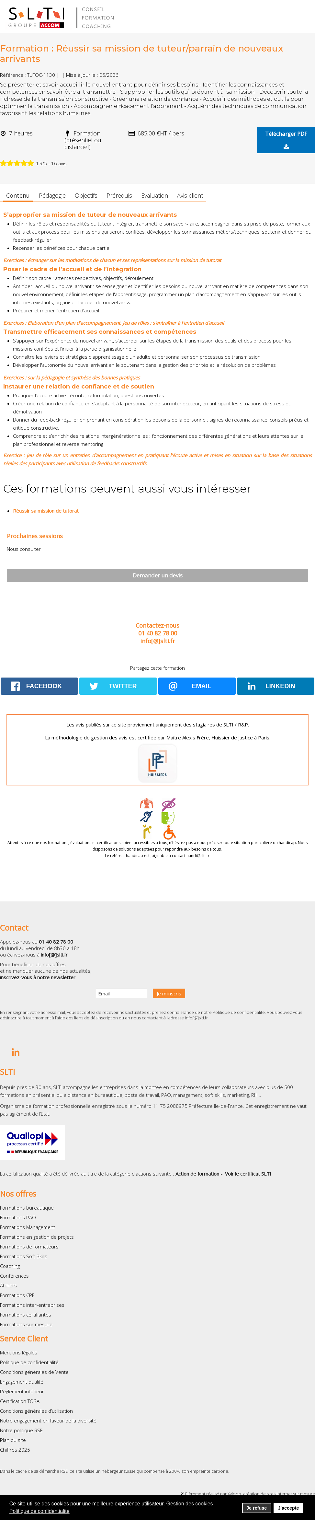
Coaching (10, 1266)
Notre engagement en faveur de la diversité (48, 1420)
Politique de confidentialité (239, 1012)
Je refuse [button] (256, 1508)
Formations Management (27, 1227)
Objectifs (86, 195)
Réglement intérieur (22, 1391)
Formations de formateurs (29, 1246)
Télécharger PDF (286, 139)
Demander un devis (158, 575)
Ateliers (8, 1285)
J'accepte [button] (288, 1508)
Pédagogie (52, 195)
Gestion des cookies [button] (189, 1503)
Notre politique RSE (21, 1430)
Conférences (14, 1275)
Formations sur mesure (26, 1324)
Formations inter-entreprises (32, 1305)
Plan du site (13, 1440)
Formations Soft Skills (23, 1256)
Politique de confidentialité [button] (39, 1511)
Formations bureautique (27, 1207)
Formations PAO (18, 1217)
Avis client (190, 195)
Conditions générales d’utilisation (36, 1411)
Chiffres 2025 (15, 1449)
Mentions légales (18, 1352)
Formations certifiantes (25, 1314)
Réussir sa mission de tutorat (46, 510)
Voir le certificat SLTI (248, 1173)
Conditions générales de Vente (34, 1372)
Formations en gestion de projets (37, 1237)
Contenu (18, 195)
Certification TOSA (19, 1401)
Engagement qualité (21, 1381)
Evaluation (154, 195)
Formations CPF (17, 1295)
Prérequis (119, 195)
